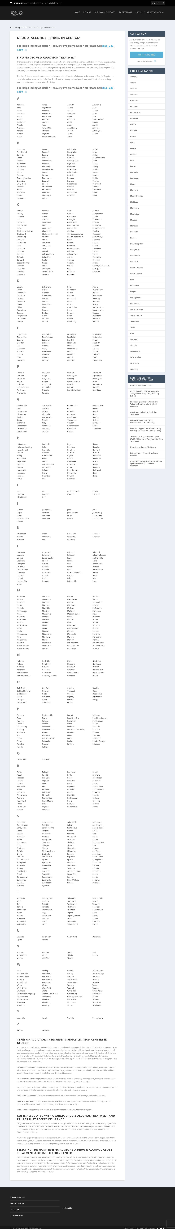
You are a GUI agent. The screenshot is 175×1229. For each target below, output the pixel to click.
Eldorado (45, 340)
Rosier (44, 801)
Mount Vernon (23, 643)
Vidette (95, 953)
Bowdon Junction (24, 176)
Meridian (96, 614)
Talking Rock (47, 896)
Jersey (19, 513)
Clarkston (46, 240)
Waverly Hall (22, 980)
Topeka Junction (73, 913)
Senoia (95, 834)
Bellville (45, 155)
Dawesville (46, 293)
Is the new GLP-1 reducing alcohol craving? (144, 452)
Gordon (95, 415)
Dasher (95, 290)
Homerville (71, 471)
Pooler (19, 736)
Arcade (20, 123)
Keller (44, 531)
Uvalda (45, 937)
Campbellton (97, 211)
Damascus (71, 287)
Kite (43, 537)
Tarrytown (71, 899)
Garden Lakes (98, 403)
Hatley (19, 453)
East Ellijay (71, 332)
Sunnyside (46, 878)
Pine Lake (96, 724)
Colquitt (20, 255)
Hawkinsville (47, 453)
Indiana (133, 152)
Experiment (97, 358)
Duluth (45, 319)
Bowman (70, 176)
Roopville (96, 799)
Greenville (46, 423)
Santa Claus (72, 825)
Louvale (45, 573)
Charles (95, 229)
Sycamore (96, 880)
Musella (95, 646)
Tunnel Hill (21, 919)
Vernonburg (22, 953)
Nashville (46, 659)
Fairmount (96, 370)
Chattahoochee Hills (50, 232)
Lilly (68, 561)
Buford (95, 190)
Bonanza (20, 173)
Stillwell (95, 866)
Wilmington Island (74, 994)
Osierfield (46, 700)
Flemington (97, 376)
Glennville (46, 412)
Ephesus (45, 352)
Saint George (47, 820)
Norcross (71, 667)
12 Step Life (67, 1206)
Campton (20, 214)
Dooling (45, 311)
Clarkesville (21, 240)
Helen (44, 456)
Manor (95, 597)
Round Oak (21, 804)
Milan (69, 620)
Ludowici (20, 576)
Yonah (44, 1016)
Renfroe (20, 781)
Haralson (71, 448)
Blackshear (21, 164)
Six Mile (20, 849)
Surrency (96, 878)
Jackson (20, 507)
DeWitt (19, 302)
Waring (70, 971)
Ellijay (44, 346)
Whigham (21, 988)
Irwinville (96, 492)
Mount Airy (46, 640)
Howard (70, 473)
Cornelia (20, 263)
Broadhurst (72, 181)
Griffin (95, 423)
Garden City (72, 403)
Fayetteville (97, 373)
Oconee (70, 691)
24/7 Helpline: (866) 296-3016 (149, 14)
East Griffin (96, 332)
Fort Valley (46, 385)
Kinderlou (46, 534)
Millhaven (71, 623)
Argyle (95, 123)
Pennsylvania (135, 295)
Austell (70, 131)
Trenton (45, 916)
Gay (68, 406)
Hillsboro (71, 462)
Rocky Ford (21, 799)
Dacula (20, 285)
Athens (20, 128)
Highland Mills (48, 462)
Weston (95, 986)
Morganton (96, 635)
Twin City (96, 919)
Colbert (95, 249)
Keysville (96, 531)
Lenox (69, 558)
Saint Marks (72, 820)
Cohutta (70, 249)
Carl (18, 217)
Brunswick (96, 187)
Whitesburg (72, 991)
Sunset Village (73, 878)
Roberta (95, 793)
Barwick (70, 153)
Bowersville (46, 176)
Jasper (19, 510)
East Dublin (47, 332)
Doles (69, 308)
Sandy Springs (48, 825)
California (134, 98)
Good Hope (71, 415)
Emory (69, 349)
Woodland (71, 1000)
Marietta (45, 600)
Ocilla (44, 691)
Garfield (45, 406)
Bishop (95, 161)
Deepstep (96, 296)
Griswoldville (22, 426)
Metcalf (70, 617)
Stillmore (71, 866)
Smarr (19, 852)
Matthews (71, 603)
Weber (45, 983)
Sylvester (45, 883)
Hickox (95, 459)
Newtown (71, 664)
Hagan (70, 442)
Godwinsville (47, 415)
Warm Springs (98, 971)
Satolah (20, 831)
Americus (71, 117)
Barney (95, 150)
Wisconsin (134, 361)
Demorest (21, 299)
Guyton (70, 429)
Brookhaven (47, 184)
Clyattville (21, 246)
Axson (69, 134)
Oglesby (70, 694)
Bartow (45, 153)
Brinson (45, 181)
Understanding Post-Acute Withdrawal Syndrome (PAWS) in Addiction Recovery (146, 461)
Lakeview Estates (99, 553)
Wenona (70, 983)
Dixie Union (72, 305)
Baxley (95, 153)
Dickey (95, 302)
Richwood (21, 790)
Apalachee (21, 120)
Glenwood (71, 412)
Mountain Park (98, 643)
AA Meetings (125, 14)
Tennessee (134, 319)
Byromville (21, 196)
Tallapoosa (71, 896)
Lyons (19, 582)
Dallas (19, 287)
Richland (70, 787)
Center (19, 226)
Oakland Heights (24, 689)
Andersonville (98, 117)
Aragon (95, 120)
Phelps (95, 721)
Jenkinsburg (97, 510)
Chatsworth (21, 232)
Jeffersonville (72, 510)
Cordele (70, 260)
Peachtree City (73, 716)
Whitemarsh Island (50, 991)
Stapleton (71, 860)
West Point (46, 986)
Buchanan (21, 190)
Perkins (45, 721)
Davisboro (21, 293)
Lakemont (46, 553)
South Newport (23, 857)
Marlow (70, 600)
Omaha (70, 697)
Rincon (70, 790)
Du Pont (45, 316)
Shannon (71, 837)
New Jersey (134, 247)
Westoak (70, 986)
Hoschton (46, 473)
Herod (44, 459)
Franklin (45, 388)
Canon (44, 214)
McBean (70, 606)
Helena (70, 456)
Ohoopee (20, 697)
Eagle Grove (22, 332)
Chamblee (46, 229)
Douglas (95, 311)
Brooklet (70, 184)
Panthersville (47, 713)
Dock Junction (98, 305)
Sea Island (71, 834)
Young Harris (97, 1016)
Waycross (46, 980)
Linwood (95, 564)
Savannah (46, 831)
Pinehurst (21, 730)
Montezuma (22, 632)
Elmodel (95, 346)
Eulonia (70, 355)
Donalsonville (97, 308)
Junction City (97, 516)
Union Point (72, 934)
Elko (18, 343)
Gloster (95, 412)
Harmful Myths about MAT (141, 383)
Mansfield (21, 600)
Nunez (95, 673)
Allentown (71, 111)
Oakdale (70, 686)
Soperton (71, 854)
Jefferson (45, 510)
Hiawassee (71, 459)
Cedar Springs (73, 223)
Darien (70, 290)
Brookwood (46, 187)
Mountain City (73, 643)
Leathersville (97, 556)
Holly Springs (72, 468)
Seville (19, 837)
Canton (95, 214)
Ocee (94, 689)
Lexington (21, 561)
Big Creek (71, 161)
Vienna (20, 956)
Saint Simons (22, 823)
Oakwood (71, 689)
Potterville (46, 739)
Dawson (70, 293)
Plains (69, 733)
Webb (19, 983)
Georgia (133, 128)
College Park (72, 252)
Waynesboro (72, 980)
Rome (69, 799)
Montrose (96, 632)
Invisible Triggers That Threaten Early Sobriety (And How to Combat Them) (145, 427)
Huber (19, 476)
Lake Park (96, 550)
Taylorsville (71, 902)
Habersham (21, 442)
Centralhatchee (98, 226)
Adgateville (46, 105)
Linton (69, 564)
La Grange (21, 550)
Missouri (133, 218)
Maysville (46, 606)
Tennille (45, 904)
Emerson (20, 349)
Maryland (134, 188)
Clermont (46, 243)
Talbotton (21, 896)
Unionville (96, 934)
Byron (44, 196)
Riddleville (46, 790)
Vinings (70, 956)
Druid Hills (21, 316)
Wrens (70, 1003)
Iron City (20, 492)
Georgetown (22, 409)
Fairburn (70, 370)
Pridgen (70, 742)
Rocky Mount (47, 799)
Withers (95, 997)
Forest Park (46, 382)
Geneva (95, 406)
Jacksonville (47, 507)
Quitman (45, 757)
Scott (94, 831)
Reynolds (71, 784)
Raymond (96, 773)
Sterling (20, 866)
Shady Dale (46, 837)
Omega (95, 697)
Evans (94, 355)
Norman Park (97, 667)
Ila (43, 489)
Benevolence (47, 158)
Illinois (133, 146)
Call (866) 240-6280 (146, 52)
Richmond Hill (98, 787)
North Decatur (98, 670)
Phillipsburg (22, 724)
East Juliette (22, 335)
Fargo (44, 373)
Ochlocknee (21, 691)
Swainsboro (47, 880)
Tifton (19, 910)
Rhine (19, 787)
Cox (68, 266)
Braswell (45, 179)
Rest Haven (21, 784)
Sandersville (97, 823)
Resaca (95, 781)
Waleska (70, 968)
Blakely (95, 164)
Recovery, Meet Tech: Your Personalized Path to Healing (142, 419)
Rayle (69, 773)
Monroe (95, 629)
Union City (46, 934)
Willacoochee (22, 994)
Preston (45, 742)
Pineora (45, 730)
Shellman (71, 840)
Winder (95, 994)
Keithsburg (21, 531)
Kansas (133, 164)
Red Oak (45, 775)
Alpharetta (46, 114)
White (44, 988)
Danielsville (21, 290)
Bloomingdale (47, 167)
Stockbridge (22, 869)
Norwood (71, 673)
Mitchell (95, 626)
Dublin (70, 316)
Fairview (20, 373)
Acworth (70, 102)
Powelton (20, 742)
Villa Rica (45, 956)
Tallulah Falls (97, 896)
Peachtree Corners (100, 716)
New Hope (46, 662)
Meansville (46, 611)
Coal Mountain (73, 246)
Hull (43, 476)
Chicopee (21, 237)
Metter (95, 617)
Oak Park (45, 686)
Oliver (44, 697)
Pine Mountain (48, 727)
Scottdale (21, 834)
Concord (20, 258)
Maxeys (95, 603)
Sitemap (151, 1226)
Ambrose (45, 117)
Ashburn (96, 126)
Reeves (20, 778)
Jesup (69, 513)
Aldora (95, 108)
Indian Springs (73, 489)
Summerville (47, 875)
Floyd (94, 379)
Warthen (96, 974)
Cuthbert (71, 272)
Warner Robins (23, 974)
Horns (94, 471)
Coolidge (96, 258)
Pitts (19, 733)
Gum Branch (22, 429)
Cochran (20, 249)
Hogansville (21, 468)
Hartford (70, 450)
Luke (69, 576)
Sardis (19, 828)
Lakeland (20, 553)
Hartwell (95, 450)
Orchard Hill (22, 700)
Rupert (95, 804)
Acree (44, 102)
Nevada (133, 235)
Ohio (132, 277)
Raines (19, 770)
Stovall (19, 872)
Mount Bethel (72, 640)
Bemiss (20, 158)
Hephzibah (21, 459)
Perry (69, 721)
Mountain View (23, 646)
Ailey (94, 105)
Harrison (45, 450)
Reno (44, 781)
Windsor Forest (23, 997)
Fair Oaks (46, 370)
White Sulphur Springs (26, 991)
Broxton (70, 187)
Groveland (71, 426)
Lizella (69, 567)
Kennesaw (71, 531)
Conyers (70, 258)
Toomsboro (46, 913)
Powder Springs (98, 739)
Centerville (71, 226)
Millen (44, 623)
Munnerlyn (71, 646)
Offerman (46, 694)
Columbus (46, 255)
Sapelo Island (97, 825)
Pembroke (71, 719)
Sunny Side (21, 878)
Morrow (70, 637)
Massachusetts (136, 194)
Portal (69, 736)
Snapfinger (96, 852)
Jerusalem (46, 513)
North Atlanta (72, 670)
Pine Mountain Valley (75, 727)
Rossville (70, 801)
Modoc (19, 629)
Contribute (14, 1207)
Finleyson (21, 376)
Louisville (21, 573)
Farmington (72, 373)
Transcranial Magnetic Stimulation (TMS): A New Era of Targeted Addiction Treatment (146, 436)
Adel (19, 105)
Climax (95, 243)
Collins (95, 252)
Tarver (95, 899)
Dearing (20, 296)
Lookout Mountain (74, 570)
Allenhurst (46, 111)
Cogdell (45, 249)
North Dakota (136, 271)
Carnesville (96, 217)
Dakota (95, 285)
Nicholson (21, 667)
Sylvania (20, 883)
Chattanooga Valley (75, 232)
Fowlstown (21, 388)
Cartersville (72, 220)
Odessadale (97, 691)
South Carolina (136, 307)
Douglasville (22, 313)
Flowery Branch (73, 379)
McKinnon (96, 609)
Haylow (70, 453)
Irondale (45, 492)
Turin (44, 919)
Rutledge (45, 807)
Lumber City (22, 579)
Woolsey (45, 1003)
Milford (95, 620)
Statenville (46, 863)
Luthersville (72, 579)
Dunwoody (71, 319)
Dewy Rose (46, 302)
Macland (45, 594)
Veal (94, 950)
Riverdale (46, 793)
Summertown (22, 875)
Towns (95, 913)
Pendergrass (97, 719)
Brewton (95, 179)
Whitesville (96, 991)
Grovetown (96, 426)
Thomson (71, 907)
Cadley (19, 208)
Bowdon (95, 173)
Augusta (45, 131)
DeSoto (70, 299)
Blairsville (71, 164)
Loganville (21, 570)
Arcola (69, 123)
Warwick (20, 977)
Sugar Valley (72, 872)
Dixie (44, 305)
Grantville (21, 420)
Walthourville (22, 971)
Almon (19, 114)
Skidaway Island (48, 849)
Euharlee (45, 355)
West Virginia (135, 355)
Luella (44, 576)
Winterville (71, 997)
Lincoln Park (97, 561)
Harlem (20, 450)
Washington (47, 977)
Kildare (20, 534)
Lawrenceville (47, 556)
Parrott (70, 713)
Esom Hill (96, 352)
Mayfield (20, 606)
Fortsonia (96, 385)
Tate (19, 902)
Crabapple (96, 266)
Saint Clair (21, 820)
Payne (44, 716)
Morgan (70, 635)
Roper (19, 801)
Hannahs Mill (22, 448)
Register (45, 778)
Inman (95, 489)
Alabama (133, 74)
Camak (45, 211)
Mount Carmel (98, 640)
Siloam (45, 846)
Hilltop (95, 462)
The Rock (96, 904)
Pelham (45, 719)
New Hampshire (137, 241)
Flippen (20, 379)
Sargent (45, 828)
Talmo (19, 899)
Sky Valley (96, 849)
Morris (45, 637)
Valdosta (20, 950)
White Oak (71, 988)
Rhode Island (135, 301)
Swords (70, 880)
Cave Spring (22, 223)
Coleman (20, 252)
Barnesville (71, 150)
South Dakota (136, 313)
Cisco (69, 237)
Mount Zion (47, 643)
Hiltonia (20, 465)
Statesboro (71, 863)
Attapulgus (96, 128)
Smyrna (70, 852)
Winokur (45, 997)
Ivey (43, 495)
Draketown (96, 313)
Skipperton (71, 849)
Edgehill (70, 338)
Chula (44, 237)
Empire (95, 349)
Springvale (46, 860)
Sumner (70, 875)
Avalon (95, 131)
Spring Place (97, 857)
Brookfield (21, 184)
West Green (21, 986)
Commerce (96, 255)
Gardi (19, 406)
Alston (69, 114)
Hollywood (96, 468)
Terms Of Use (141, 1226)
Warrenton (46, 974)
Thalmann (71, 904)
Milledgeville (22, 623)
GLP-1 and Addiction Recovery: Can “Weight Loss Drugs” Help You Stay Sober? (144, 391)
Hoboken (96, 465)
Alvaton (20, 117)
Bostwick (70, 173)
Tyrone (95, 922)
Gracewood (71, 418)
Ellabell (45, 343)
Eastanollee (97, 335)
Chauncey (96, 232)
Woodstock (96, 1000)
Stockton (45, 869)
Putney (45, 745)
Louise (95, 570)
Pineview (70, 730)
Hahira (95, 442)
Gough (45, 418)
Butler (94, 193)
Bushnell (70, 193)
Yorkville (70, 1016)
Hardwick (96, 448)
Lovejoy (70, 573)
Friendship (21, 391)
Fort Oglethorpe (23, 385)
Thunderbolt (97, 907)
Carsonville (46, 220)
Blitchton (20, 167)
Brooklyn (96, 184)
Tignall (70, 910)
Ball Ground (22, 150)
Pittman (95, 730)
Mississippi (134, 212)
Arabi (69, 120)
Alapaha (45, 108)
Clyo (44, 246)
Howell (95, 473)
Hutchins (71, 476)
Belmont (70, 155)
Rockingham (72, 796)
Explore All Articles (17, 1195)
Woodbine (21, 1000)
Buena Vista (72, 190)
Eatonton (45, 338)
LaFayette (46, 550)
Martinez (45, 603)
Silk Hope (21, 846)
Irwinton (70, 492)
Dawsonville (97, 293)
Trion (69, 916)
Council (70, 263)
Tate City (45, 902)
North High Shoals (49, 673)
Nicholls (95, 664)
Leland (45, 558)
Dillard (19, 305)
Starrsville (21, 863)
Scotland (70, 831)
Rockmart (96, 796)
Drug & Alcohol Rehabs (25, 25)
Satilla (94, 828)
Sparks (45, 857)
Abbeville (21, 102)
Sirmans (95, 846)
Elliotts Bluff (72, 346)
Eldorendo (71, 340)
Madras (20, 597)
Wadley (45, 968)
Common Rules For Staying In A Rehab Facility (42, 3)
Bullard (20, 193)
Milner (19, 626)
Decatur (45, 296)
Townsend (21, 916)
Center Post (47, 226)
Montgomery (47, 632)
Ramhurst (71, 770)
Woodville (21, 1003)
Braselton (21, 179)
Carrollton (21, 220)
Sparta (70, 857)
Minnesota (134, 206)
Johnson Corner (23, 516)
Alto (94, 114)
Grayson (70, 420)
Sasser (70, 828)
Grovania (45, 426)
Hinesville (46, 465)
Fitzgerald (46, 376)
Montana (134, 223)
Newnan (20, 664)
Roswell (95, 801)
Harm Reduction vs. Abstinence (143, 445)
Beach (19, 155)
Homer (45, 471)
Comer (70, 255)
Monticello (71, 632)
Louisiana (134, 176)
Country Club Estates (100, 263)
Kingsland (71, 534)
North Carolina (136, 265)
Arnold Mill (46, 126)
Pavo (19, 716)
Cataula (95, 220)
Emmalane (46, 349)
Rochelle (20, 796)
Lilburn (45, 561)
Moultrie (20, 640)
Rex (43, 784)
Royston (45, 804)
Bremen (70, 179)
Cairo (69, 208)
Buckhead (46, 190)
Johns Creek (97, 513)
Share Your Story (17, 1201)
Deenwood (71, 296)
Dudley (20, 319)
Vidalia (70, 953)
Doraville (70, 311)
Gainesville (46, 403)
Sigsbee (70, 843)
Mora (19, 635)
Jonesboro (46, 516)
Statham (95, 863)
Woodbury (46, 1000)
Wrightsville (97, 1003)
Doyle (69, 313)
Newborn (71, 662)
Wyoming (134, 367)
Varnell (70, 950)
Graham (95, 418)
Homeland (21, 471)
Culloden (71, 269)
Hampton (96, 445)
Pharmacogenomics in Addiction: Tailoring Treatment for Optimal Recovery (144, 401)
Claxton (70, 240)
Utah (132, 331)
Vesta (44, 953)
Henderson (96, 456)
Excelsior (70, 358)
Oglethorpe (97, 694)
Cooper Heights (23, 260)
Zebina (20, 1028)
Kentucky (134, 170)
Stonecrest (96, 869)
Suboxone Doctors (105, 14)
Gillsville (70, 409)
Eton (19, 355)
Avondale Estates (49, 134)
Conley (45, 258)
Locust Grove (97, 567)
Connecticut (135, 110)
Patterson (96, 713)
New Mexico (135, 253)
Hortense (20, 473)
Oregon (133, 289)
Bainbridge (71, 147)
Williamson (46, 994)
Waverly (95, 977)
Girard (95, 409)
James (94, 507)
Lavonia (20, 556)
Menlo (69, 614)
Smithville (46, 852)
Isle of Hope (22, 495)
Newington (96, 662)
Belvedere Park (98, 155)
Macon (70, 594)
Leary (69, 556)
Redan (70, 775)
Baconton (21, 147)
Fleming (70, 376)
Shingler (45, 843)
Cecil (44, 223)
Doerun (45, 308)
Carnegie (71, 217)
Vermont (134, 337)
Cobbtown (96, 246)
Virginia (133, 343)
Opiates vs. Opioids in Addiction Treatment (143, 411)
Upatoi (19, 937)
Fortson (70, 385)
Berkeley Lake (72, 158)
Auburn (20, 131)
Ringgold (96, 790)
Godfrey (20, 415)
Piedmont (71, 724)
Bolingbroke (72, 170)
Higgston (20, 462)
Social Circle (47, 854)
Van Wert (46, 950)
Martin (19, 603)
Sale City (45, 823)
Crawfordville (47, 269)
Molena (45, 629)
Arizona (133, 86)
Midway (45, 620)
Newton (45, 664)
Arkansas (134, 92)
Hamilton (71, 445)
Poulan (70, 739)
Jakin (69, 507)
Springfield (21, 860)
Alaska (133, 80)
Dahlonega (46, 285)
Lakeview (71, 553)
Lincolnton (21, 564)
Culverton (96, 269)
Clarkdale (96, 237)
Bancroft (45, 150)
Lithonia (45, 567)
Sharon (95, 837)
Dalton (45, 287)
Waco (19, 968)
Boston (45, 173)
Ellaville (70, 343)
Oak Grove (21, 686)
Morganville (22, 637)
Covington (46, 266)
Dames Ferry (97, 287)
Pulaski (20, 745)
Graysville (96, 420)
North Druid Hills (24, 673)
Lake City (70, 550)
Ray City (45, 773)
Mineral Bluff (72, 626)
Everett (45, 358)
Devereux (96, 299)
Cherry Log (21, 234)
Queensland (22, 757)
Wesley (95, 983)
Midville (20, 620)
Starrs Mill (96, 860)
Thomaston (21, 907)
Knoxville (71, 537)
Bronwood (96, 181)
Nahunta (20, 659)
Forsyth (70, 382)
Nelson (20, 662)
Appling (45, 120)
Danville (45, 290)
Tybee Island (72, 922)
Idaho (132, 140)
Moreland (46, 635)
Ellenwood (21, 346)
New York (134, 259)
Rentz (69, 781)
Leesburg (21, 558)
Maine (132, 182)
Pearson (20, 719)
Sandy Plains (22, 825)
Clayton (95, 240)
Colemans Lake (48, 252)
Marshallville (97, 600)
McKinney (71, 609)
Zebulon (45, 1028)
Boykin (95, 176)
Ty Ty (44, 922)
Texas (132, 325)
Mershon (45, 617)
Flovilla (45, 379)
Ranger (95, 770)
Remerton (96, 778)
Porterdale (96, 736)
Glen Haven (21, 412)
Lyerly (94, 579)
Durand (95, 319)
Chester (45, 234)
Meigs (94, 611)
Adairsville (96, 102)
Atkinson (45, 128)
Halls (44, 445)
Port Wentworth (48, 736)
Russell (20, 807)
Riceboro (45, 787)
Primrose (96, 742)
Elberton (20, 340)
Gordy (19, 418)
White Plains (97, 988)
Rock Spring (47, 796)
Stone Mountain (73, 869)
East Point (71, 335)
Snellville (20, 854)
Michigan (134, 200)
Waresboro (46, 971)
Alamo (19, 108)
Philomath (46, 724)
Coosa (44, 260)
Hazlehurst (21, 456)
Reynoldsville (97, 784)
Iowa (132, 158)
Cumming (21, 272)
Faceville (20, 370)
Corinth (95, 260)
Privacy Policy (129, 1226)
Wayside (95, 980)
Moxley (45, 646)
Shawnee (46, 840)
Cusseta (45, 272)
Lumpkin (45, 579)
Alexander (21, 111)
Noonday (45, 667)
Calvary (20, 211)
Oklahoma (134, 283)
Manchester (72, 597)
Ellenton (95, 343)
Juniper (20, 519)
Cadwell (45, 208)
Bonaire (95, 170)
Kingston (96, 534)
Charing (70, 229)
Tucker (95, 916)
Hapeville (46, 448)
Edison (95, 338)
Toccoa (20, 913)
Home (77, 14)
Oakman (45, 689)
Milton (44, 626)
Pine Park (96, 727)
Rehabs (87, 14)
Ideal (19, 489)
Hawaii (133, 134)
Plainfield (46, 733)
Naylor (70, 659)
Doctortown (21, 308)
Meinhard (21, 614)
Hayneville (96, 453)
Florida (133, 122)
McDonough (22, 609)
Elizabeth (96, 340)
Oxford (70, 700)
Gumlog (45, 429)
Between (45, 161)
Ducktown (96, 316)
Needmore (96, 659)
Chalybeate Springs (25, 229)
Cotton (45, 263)
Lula (94, 576)
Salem (69, 823)
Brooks (19, 187)
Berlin (94, 158)
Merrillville (21, 617)
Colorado (134, 104)
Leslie (94, 558)
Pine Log (20, 727)
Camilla (70, 211)
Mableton (21, 594)
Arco (44, 123)
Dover (44, 313)
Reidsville (71, 778)
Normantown (22, 670)
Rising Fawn (22, 793)
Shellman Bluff (98, 840)
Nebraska (134, 229)
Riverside (71, 793)
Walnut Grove (98, 968)
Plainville (96, 733)
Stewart (45, 866)
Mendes (45, 614)
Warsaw (70, 974)
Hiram (69, 465)
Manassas (46, 597)
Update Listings (16, 1213)
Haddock (45, 442)
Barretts (20, 153)
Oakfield (95, 686)
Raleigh (45, 770)
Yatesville (21, 1016)
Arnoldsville (72, 126)
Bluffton (95, 167)
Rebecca (20, 775)
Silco (94, 843)
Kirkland (20, 537)
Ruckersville (72, 804)
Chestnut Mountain (75, 234)
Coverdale (21, 266)
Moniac (70, 629)
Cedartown (96, 223)
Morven (95, 637)
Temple (20, 904)
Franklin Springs (74, 388)
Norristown (46, 670)
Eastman (20, 338)
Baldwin (95, 147)
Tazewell (96, 902)
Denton (45, 299)
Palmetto (20, 713)
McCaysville (97, 606)
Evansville (21, 358)
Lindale (45, 564)
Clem (19, 243)
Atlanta (70, 128)
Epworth (70, 352)
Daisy (69, 285)
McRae (19, 611)
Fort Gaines (97, 382)
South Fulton (97, 854)
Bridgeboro (21, 181)
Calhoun (95, 208)
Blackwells (46, 164)
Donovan (20, 311)
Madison (96, 594)
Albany (70, 108)
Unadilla (20, 934)
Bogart (45, 170)
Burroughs (46, 193)
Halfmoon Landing (24, 445)
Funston (45, 391)
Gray (44, 420)
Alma (94, 111)
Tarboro (45, 899)
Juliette (70, 516)
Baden (44, 147)
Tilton (94, 910)
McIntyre (45, 609)
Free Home (96, 388)
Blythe (19, 170)
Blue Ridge (71, 167)
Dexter (70, 302)
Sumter (95, 875)
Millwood (96, 623)
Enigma (20, 352)
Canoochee (71, 214)
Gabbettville (22, 403)
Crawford (21, 269)
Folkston (20, 382)
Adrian (70, 105)
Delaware (134, 116)
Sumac (95, 872)
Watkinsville (72, 977)
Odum (19, 694)
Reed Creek (97, 775)
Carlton (45, 217)
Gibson (45, 409)
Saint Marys (97, 820)
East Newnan (47, 335)
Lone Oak (46, 570)
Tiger (44, 910)
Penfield (20, 721)
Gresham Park (73, 423)
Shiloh (19, 843)
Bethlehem (21, 161)
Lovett (94, 573)
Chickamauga (97, 234)
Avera (19, 134)
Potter (19, 739)
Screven (45, 834)
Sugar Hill (46, 872)
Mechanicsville (73, 611)
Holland (45, 468)
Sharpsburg (22, 840)
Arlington (21, 126)
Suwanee (20, 880)
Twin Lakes (21, 922)
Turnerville (71, 919)
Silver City (71, 846)
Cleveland (71, 243)
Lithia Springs (22, 567)
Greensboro (22, 423)
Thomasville (47, 907)
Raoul (19, 773)
